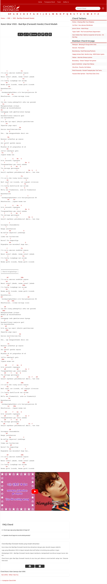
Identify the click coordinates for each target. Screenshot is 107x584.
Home (40, 2)
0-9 (9, 14)
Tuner (59, 2)
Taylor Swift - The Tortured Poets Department (86, 31)
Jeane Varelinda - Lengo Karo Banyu (83, 64)
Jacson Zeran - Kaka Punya (80, 28)
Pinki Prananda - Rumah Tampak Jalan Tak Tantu (87, 70)
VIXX (8, 18)
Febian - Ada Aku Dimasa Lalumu (82, 57)
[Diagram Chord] (43, 34)
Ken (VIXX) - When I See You (9, 575)
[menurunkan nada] (20, 34)
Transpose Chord (49, 2)
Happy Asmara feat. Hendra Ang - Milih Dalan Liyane (88, 54)
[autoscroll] (33, 34)
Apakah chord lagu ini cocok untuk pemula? (16, 535)
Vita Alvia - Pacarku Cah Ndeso (81, 67)
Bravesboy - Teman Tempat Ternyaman (84, 60)
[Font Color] (50, 34)
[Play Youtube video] (34, 491)
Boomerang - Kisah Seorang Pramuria (83, 51)
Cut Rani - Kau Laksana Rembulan (82, 25)
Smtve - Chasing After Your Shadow (83, 22)
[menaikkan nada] (26, 34)
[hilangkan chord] (39, 34)
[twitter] (40, 566)
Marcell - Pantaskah (78, 48)
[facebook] (30, 566)
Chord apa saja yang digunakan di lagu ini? (16, 530)
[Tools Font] (46, 34)
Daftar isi (66, 2)
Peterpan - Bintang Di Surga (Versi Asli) (84, 44)
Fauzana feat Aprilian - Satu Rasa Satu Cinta (85, 73)
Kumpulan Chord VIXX (9, 580)
